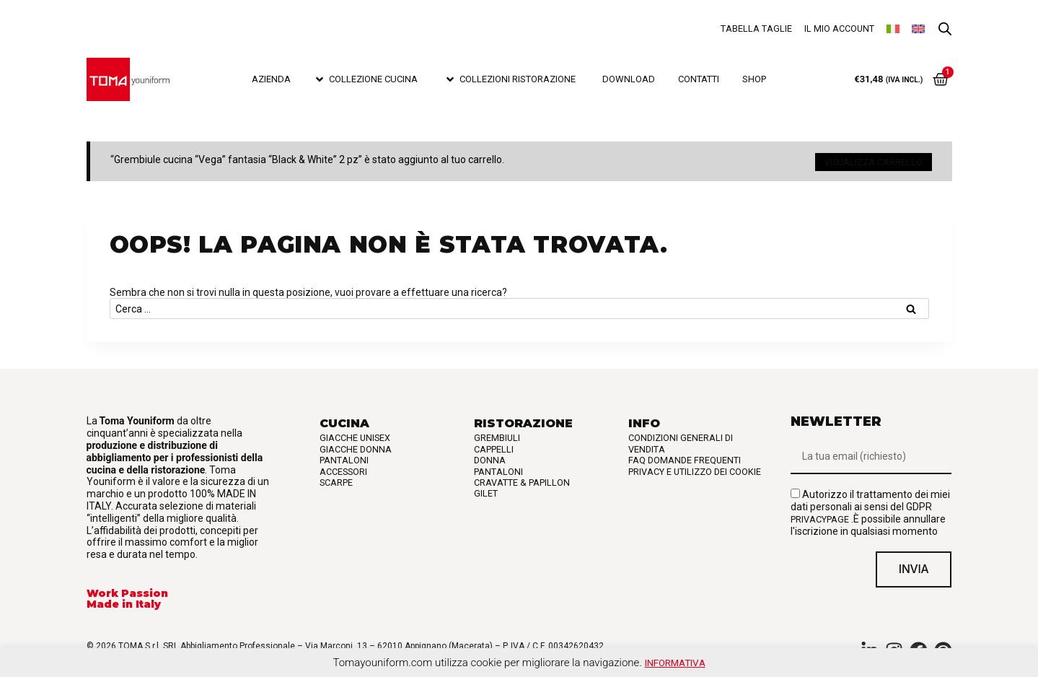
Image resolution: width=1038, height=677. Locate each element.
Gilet (486, 490)
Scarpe (336, 478)
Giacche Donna (356, 445)
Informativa (675, 662)
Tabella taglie (756, 28)
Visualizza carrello (873, 159)
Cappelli (494, 445)
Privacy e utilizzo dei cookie (694, 468)
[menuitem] (893, 28)
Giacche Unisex (355, 434)
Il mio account (839, 28)
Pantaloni (344, 457)
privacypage (820, 515)
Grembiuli (497, 434)
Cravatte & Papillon (522, 478)
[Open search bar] (945, 29)
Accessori (343, 468)
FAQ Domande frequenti (684, 457)
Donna (490, 457)
